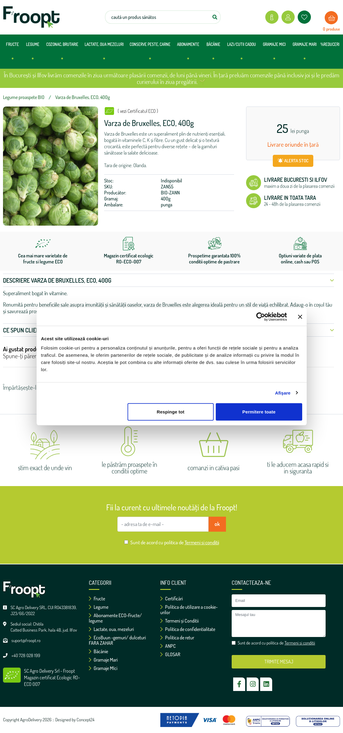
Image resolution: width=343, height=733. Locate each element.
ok (217, 524)
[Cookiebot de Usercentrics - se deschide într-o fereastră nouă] (260, 316)
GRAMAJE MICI (274, 54)
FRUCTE (12, 54)
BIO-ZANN (170, 193)
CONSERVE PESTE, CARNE (150, 54)
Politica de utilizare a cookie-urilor (189, 609)
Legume (98, 607)
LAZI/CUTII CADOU (241, 54)
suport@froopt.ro (26, 640)
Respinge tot (170, 411)
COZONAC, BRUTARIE (62, 54)
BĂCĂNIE (213, 54)
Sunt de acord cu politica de (174, 542)
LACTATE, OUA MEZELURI (104, 54)
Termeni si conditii (202, 542)
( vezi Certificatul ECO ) (138, 111)
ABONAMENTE (188, 54)
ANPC (168, 646)
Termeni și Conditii (179, 621)
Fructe (97, 599)
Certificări (171, 599)
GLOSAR (170, 654)
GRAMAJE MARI (305, 54)
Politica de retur (177, 638)
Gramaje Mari (103, 660)
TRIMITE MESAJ (278, 662)
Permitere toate (259, 411)
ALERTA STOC (293, 161)
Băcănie (98, 651)
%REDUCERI (329, 44)
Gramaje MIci (103, 668)
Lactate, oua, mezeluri (111, 629)
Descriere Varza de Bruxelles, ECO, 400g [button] (168, 280)
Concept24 (86, 719)
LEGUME (32, 54)
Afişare (283, 392)
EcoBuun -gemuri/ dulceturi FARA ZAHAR (117, 640)
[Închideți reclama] (300, 316)
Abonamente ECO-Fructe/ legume (115, 618)
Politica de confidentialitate (187, 629)
